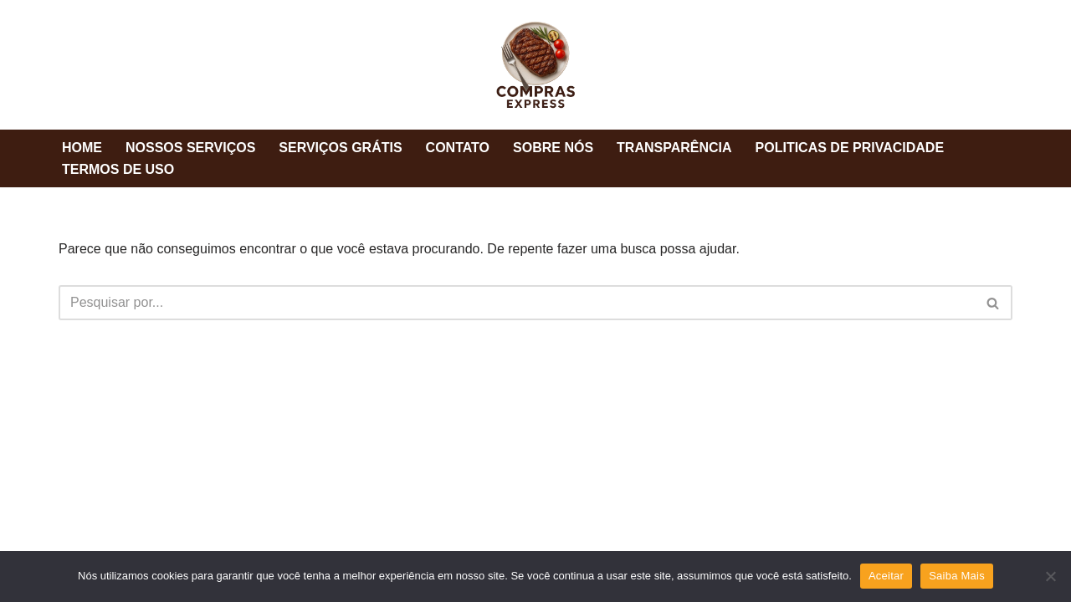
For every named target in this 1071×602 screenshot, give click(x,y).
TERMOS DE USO (118, 169)
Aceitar (886, 575)
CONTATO (457, 147)
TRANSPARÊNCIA (674, 147)
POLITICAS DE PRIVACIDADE (850, 147)
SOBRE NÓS (553, 147)
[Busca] (517, 302)
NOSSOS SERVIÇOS (190, 147)
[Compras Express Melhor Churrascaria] (535, 65)
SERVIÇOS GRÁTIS (340, 147)
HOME (82, 147)
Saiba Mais (957, 575)
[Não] (1050, 576)
